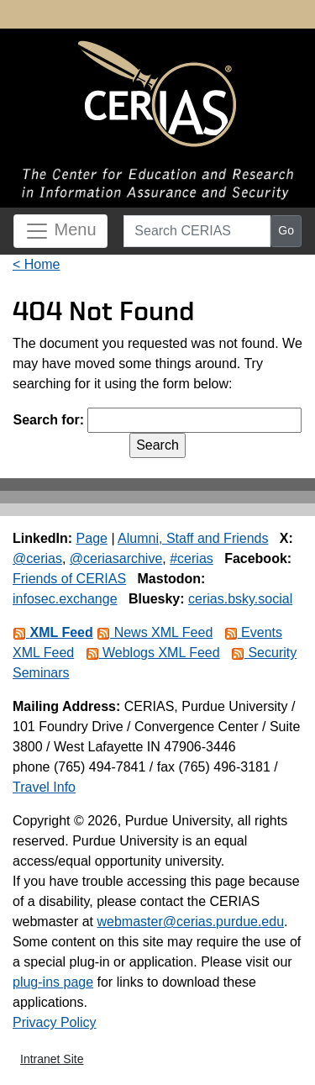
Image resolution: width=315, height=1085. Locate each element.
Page (92, 538)
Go (286, 230)
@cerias (37, 558)
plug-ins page (53, 982)
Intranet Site (52, 1059)
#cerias (191, 558)
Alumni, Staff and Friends (193, 538)
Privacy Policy (55, 1022)
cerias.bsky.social (240, 599)
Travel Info (44, 787)
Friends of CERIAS (69, 578)
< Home (36, 264)
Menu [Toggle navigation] (60, 231)
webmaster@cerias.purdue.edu (190, 921)
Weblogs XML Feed (153, 652)
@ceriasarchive (116, 558)
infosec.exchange (65, 599)
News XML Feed (155, 632)
